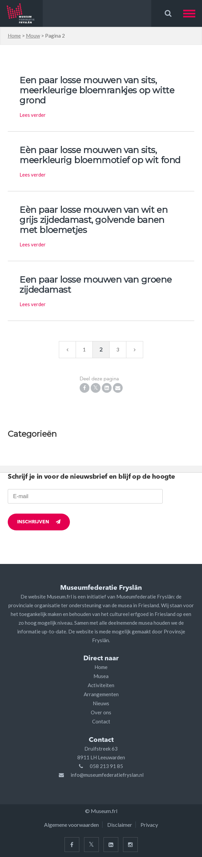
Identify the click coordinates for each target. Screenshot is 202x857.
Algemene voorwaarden (71, 824)
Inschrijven (38, 521)
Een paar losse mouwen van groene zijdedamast (95, 284)
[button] (192, 13)
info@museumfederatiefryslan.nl (107, 775)
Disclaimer (119, 824)
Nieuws (101, 703)
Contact (101, 721)
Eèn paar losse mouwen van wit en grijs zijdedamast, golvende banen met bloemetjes (93, 219)
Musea (101, 676)
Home (14, 36)
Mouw (33, 36)
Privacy (149, 824)
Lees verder (32, 115)
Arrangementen (101, 694)
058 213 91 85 (106, 766)
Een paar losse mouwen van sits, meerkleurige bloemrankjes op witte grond (96, 90)
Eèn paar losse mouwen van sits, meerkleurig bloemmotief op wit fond (99, 155)
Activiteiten (101, 685)
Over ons (101, 712)
